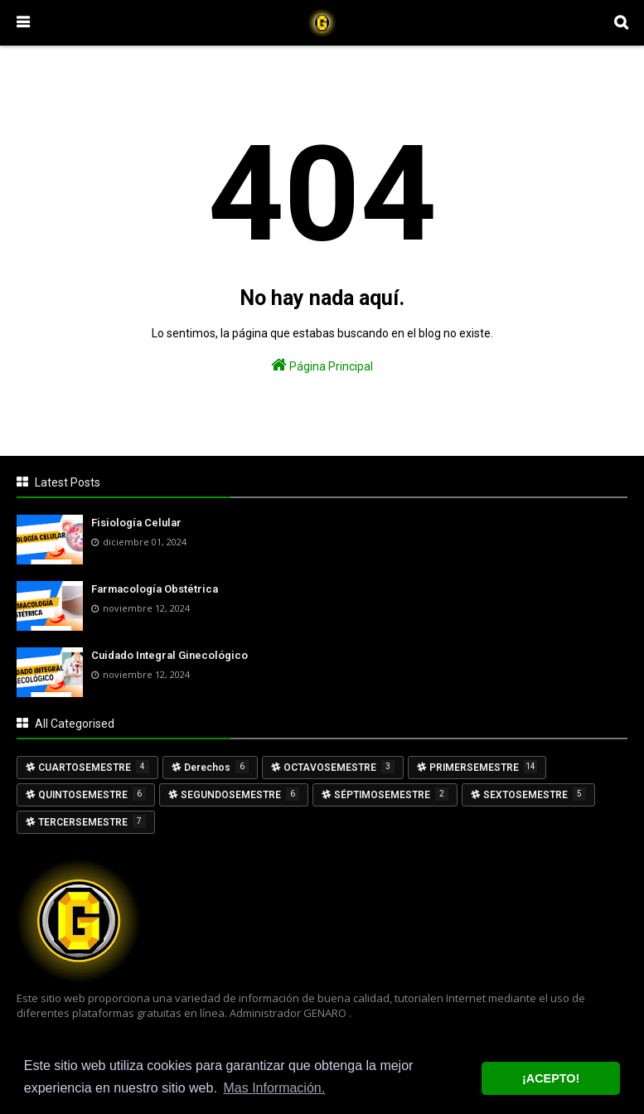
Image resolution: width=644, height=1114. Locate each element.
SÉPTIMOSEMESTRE (391, 794)
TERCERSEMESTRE (92, 821)
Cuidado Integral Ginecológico (169, 655)
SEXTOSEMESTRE (534, 794)
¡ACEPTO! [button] (550, 1078)
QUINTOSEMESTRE (92, 794)
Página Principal (322, 364)
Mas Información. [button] (274, 1088)
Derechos (216, 766)
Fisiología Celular (136, 522)
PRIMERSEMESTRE (483, 766)
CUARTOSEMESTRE (93, 766)
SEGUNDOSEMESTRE (240, 794)
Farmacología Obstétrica (154, 589)
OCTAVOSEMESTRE (339, 766)
